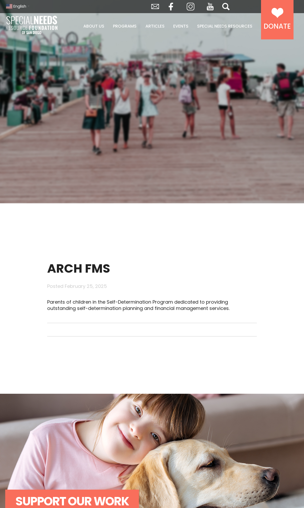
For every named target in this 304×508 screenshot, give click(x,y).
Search (226, 7)
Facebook (171, 7)
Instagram (190, 7)
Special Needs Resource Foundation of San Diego (32, 25)
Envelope (155, 7)
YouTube (210, 7)
